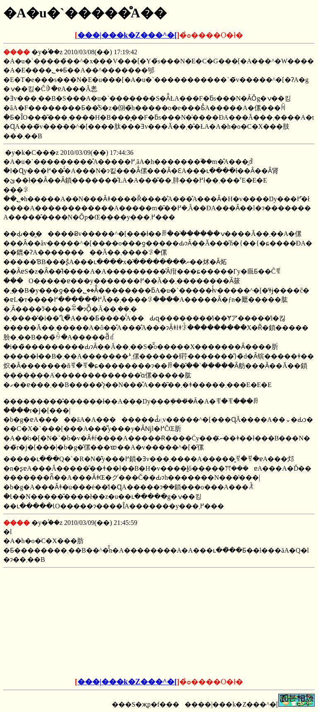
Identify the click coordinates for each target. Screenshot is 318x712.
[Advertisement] (96, 623)
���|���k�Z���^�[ (127, 35)
